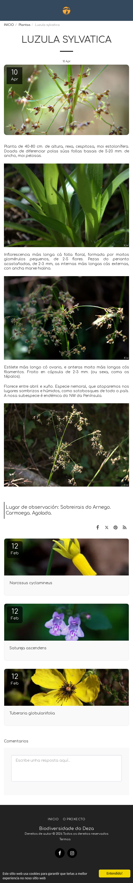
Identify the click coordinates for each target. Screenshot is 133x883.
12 (15, 549)
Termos (64, 839)
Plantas (24, 25)
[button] (5, 10)
